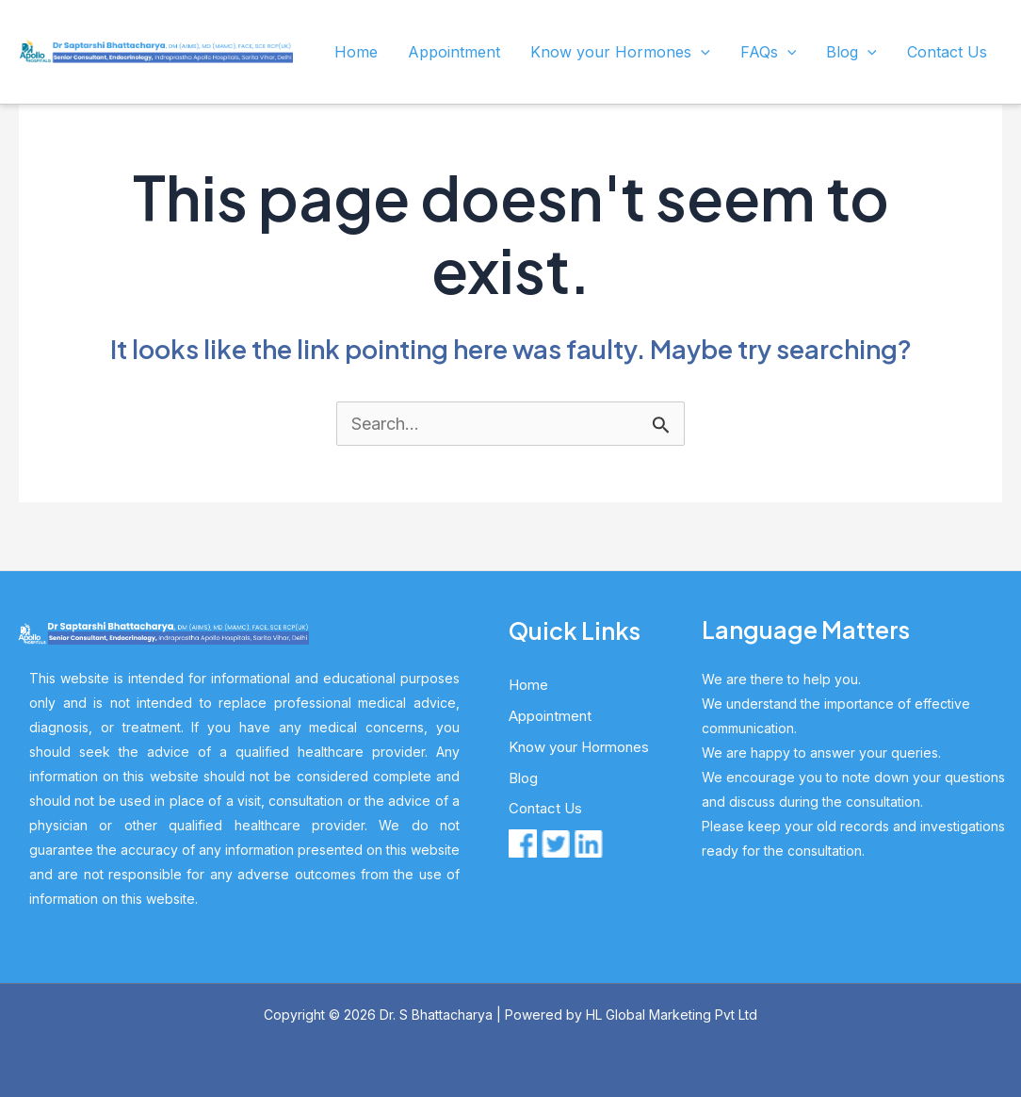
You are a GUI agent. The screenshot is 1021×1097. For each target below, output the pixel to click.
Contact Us (947, 51)
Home (356, 51)
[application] (700, 52)
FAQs (768, 52)
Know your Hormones (620, 52)
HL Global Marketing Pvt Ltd (671, 1015)
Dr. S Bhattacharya (436, 1015)
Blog (851, 52)
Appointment (454, 51)
